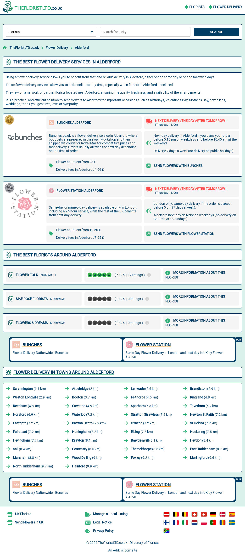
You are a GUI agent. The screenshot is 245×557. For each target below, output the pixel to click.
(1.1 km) (29, 389)
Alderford (82, 48)
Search (216, 32)
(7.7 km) (28, 440)
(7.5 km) (204, 432)
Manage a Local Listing (110, 514)
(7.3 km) (142, 432)
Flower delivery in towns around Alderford (63, 372)
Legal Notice (102, 522)
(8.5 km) (86, 449)
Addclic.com (122, 550)
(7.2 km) (85, 414)
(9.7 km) (33, 466)
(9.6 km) (205, 458)
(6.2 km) (204, 406)
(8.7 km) (209, 449)
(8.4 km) (202, 440)
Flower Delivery (227, 7)
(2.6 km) (144, 389)
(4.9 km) (85, 406)
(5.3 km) (144, 406)
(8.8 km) (26, 458)
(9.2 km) (142, 458)
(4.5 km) (144, 397)
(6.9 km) (26, 414)
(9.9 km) (85, 466)
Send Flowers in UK (29, 522)
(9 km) (87, 458)
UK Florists (23, 514)
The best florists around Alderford (54, 254)
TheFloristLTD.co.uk (24, 48)
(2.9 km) (205, 389)
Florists (196, 7)
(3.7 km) (84, 397)
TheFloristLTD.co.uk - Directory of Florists (128, 543)
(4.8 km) (203, 397)
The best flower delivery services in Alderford (67, 61)
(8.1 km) (84, 440)
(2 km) (85, 389)
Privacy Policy (103, 531)
